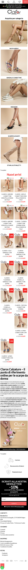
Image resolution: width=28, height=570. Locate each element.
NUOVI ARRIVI (14, 48)
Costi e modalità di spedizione (8, 543)
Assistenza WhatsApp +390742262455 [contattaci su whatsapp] (14, 449)
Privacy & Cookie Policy (7, 523)
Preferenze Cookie (19, 523)
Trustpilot (3, 170)
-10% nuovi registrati (14, 5)
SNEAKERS (14, 107)
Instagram (5, 555)
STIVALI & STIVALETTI (14, 165)
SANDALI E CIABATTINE (14, 78)
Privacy (2, 533)
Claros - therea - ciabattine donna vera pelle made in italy (21, 225)
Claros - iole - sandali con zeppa (7, 252)
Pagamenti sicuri (17, 472)
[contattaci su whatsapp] (2, 567)
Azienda (2, 531)
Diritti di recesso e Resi (6, 545)
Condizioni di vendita (6, 547)
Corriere (17, 460)
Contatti (2, 529)
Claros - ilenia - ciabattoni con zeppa (21, 332)
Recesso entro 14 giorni (17, 466)
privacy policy (20, 506)
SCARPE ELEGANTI (14, 136)
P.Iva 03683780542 (5, 521)
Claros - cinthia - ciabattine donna (21, 307)
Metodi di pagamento (6, 541)
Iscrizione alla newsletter (7, 535)
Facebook (4, 553)
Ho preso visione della (14, 506)
